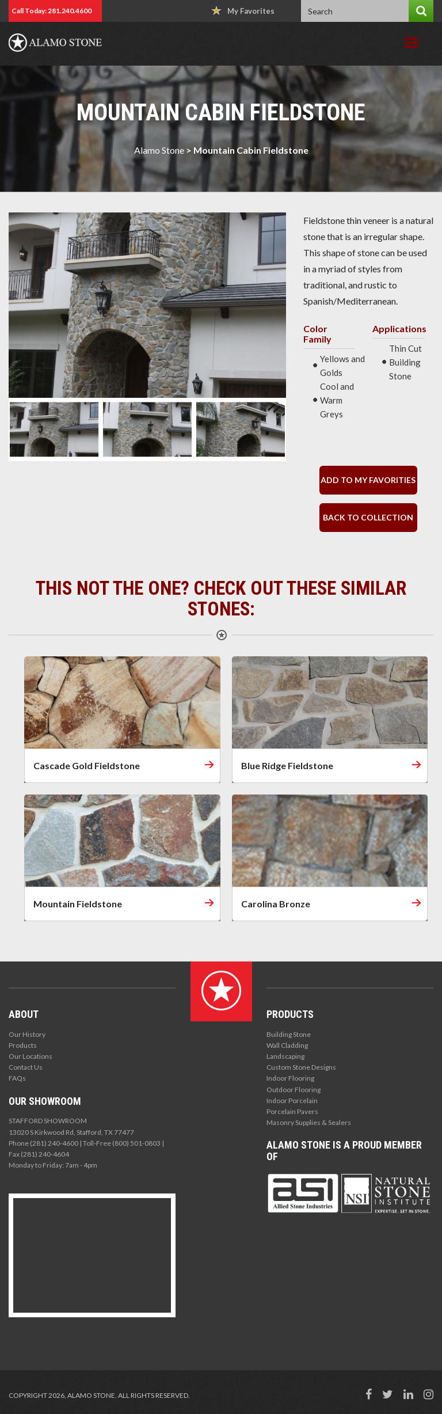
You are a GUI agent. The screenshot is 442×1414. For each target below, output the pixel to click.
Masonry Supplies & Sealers (308, 1122)
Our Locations (30, 1056)
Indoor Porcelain (292, 1100)
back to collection (368, 517)
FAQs (17, 1078)
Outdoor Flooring (293, 1089)
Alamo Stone (159, 150)
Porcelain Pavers (292, 1111)
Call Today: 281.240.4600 (52, 10)
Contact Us (26, 1067)
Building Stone (288, 1034)
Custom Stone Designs (301, 1067)
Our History (27, 1034)
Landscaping (285, 1056)
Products (23, 1045)
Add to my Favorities (368, 480)
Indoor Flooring (290, 1078)
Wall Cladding (287, 1045)
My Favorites (243, 11)
